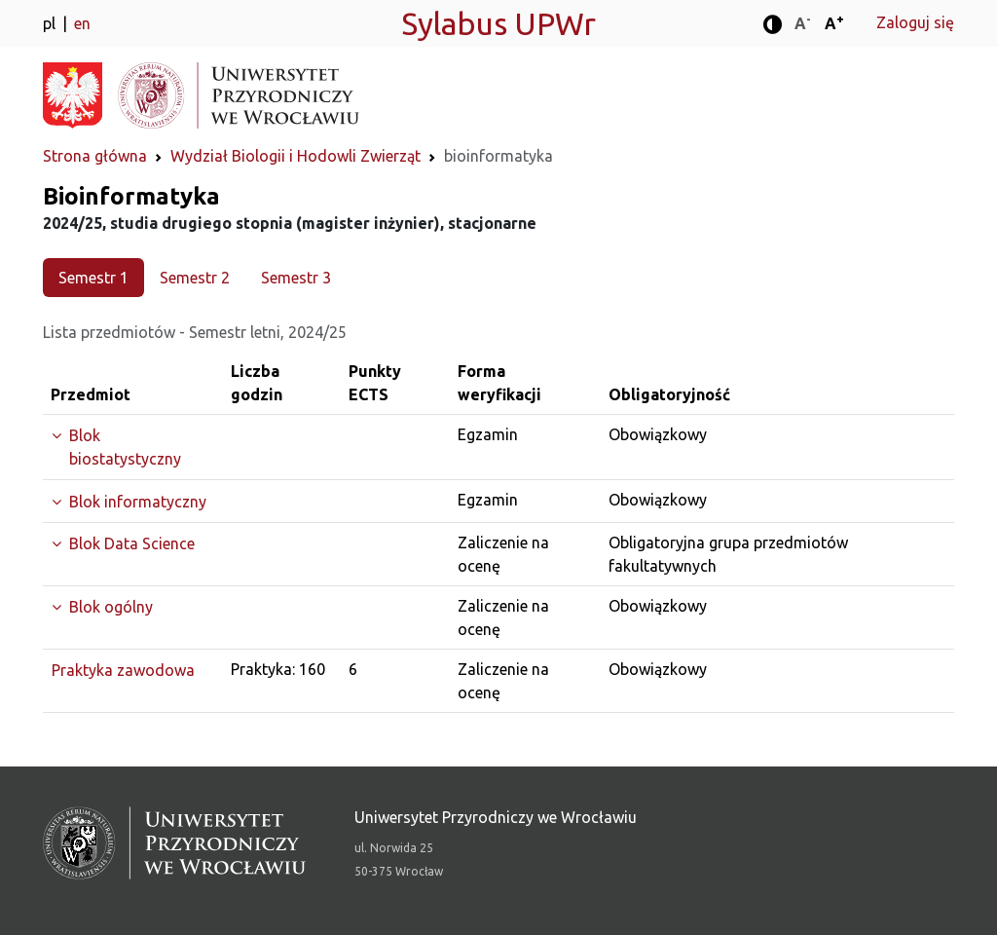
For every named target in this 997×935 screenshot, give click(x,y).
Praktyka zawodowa (123, 670)
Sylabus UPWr (498, 23)
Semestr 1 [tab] (93, 277)
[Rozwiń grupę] (133, 447)
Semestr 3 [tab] (296, 277)
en (82, 23)
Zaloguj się (915, 22)
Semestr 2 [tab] (195, 277)
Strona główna (95, 156)
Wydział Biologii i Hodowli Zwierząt (295, 156)
